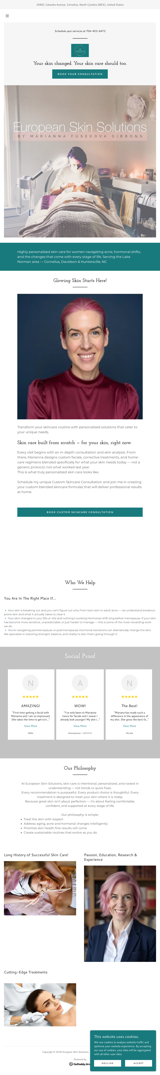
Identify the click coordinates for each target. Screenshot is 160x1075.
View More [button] (30, 726)
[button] (7, 16)
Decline (107, 1070)
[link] (80, 50)
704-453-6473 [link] (95, 31)
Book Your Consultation (80, 74)
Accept (138, 1070)
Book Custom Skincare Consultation (80, 512)
